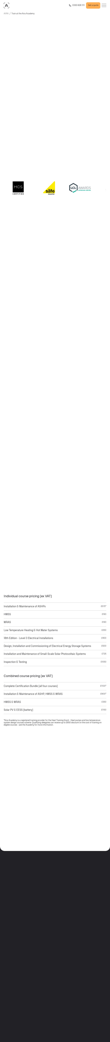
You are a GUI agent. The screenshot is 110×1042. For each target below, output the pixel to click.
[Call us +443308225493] (76, 5)
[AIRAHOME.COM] (6, 5)
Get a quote (93, 5)
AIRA (6, 14)
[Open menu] (104, 5)
